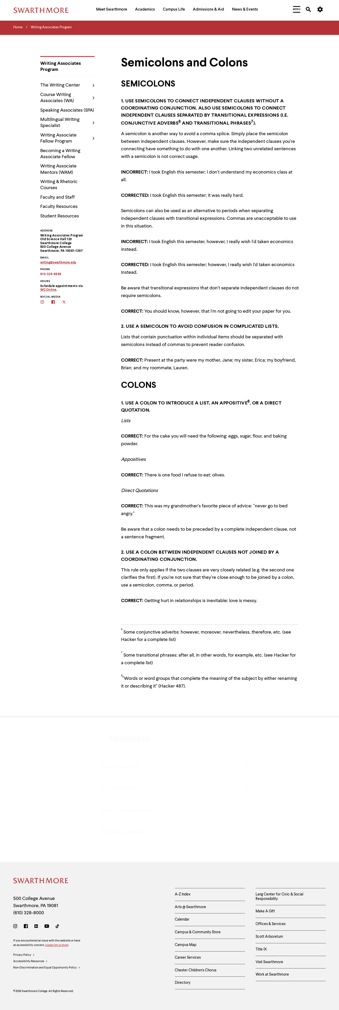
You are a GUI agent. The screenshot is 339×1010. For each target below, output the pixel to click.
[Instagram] (16, 927)
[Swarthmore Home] (41, 881)
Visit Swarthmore (269, 962)
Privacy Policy (24, 955)
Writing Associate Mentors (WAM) (58, 169)
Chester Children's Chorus (195, 970)
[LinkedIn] (36, 927)
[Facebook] (26, 927)
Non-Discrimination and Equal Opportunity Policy (46, 968)
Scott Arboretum (269, 937)
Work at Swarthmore (272, 974)
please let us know (56, 945)
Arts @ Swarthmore (190, 907)
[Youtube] (46, 927)
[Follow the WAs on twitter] (67, 302)
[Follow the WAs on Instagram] (45, 302)
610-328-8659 (50, 274)
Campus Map (186, 945)
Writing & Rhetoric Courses (59, 184)
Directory (182, 983)
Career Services (188, 957)
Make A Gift (265, 911)
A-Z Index (182, 894)
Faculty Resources (59, 206)
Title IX (261, 949)
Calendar (182, 919)
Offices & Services (271, 924)
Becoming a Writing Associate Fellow (60, 153)
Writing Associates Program (60, 66)
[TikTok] (57, 927)
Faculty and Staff (57, 197)
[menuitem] (111, 10)
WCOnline (48, 290)
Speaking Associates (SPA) (67, 110)
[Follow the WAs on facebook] (56, 302)
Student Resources (59, 216)
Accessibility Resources (30, 961)
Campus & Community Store (198, 932)
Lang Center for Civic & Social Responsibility (279, 897)
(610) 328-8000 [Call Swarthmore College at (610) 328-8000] (28, 913)
